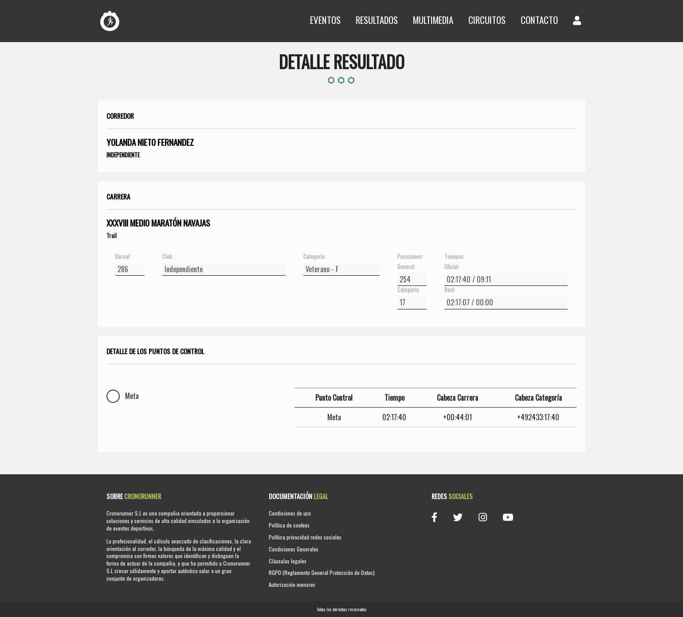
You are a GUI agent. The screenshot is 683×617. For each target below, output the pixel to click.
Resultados (377, 20)
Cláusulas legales (287, 561)
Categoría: (314, 257)
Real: (449, 290)
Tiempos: (454, 257)
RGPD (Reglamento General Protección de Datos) (322, 572)
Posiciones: (410, 257)
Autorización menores (292, 584)
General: (406, 267)
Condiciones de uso (290, 513)
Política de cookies (289, 525)
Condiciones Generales (293, 549)
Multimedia (433, 20)
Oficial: (451, 267)
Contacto (539, 20)
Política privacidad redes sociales (305, 537)
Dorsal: (123, 257)
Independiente (123, 154)
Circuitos (487, 20)
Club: (167, 257)
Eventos (325, 20)
